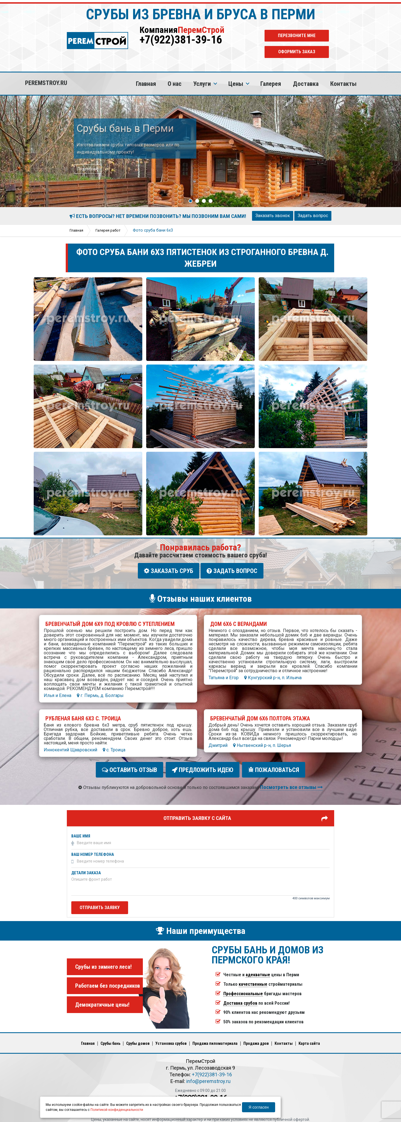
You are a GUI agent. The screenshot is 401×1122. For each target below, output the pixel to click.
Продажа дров (256, 1040)
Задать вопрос (313, 215)
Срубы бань (110, 1040)
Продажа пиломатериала (215, 1040)
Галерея (270, 83)
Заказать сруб (168, 570)
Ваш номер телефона (92, 851)
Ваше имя (80, 832)
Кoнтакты (284, 1040)
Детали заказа (86, 869)
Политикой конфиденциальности (117, 1110)
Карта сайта (309, 1040)
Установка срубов (171, 1040)
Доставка (306, 83)
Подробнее (87, 169)
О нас (175, 83)
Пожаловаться (272, 767)
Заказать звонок (272, 215)
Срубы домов (138, 1040)
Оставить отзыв (130, 767)
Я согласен (258, 1107)
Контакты (343, 83)
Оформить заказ (296, 51)
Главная (146, 83)
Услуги (202, 83)
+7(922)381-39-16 (181, 39)
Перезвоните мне (297, 35)
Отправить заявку (100, 904)
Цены (235, 83)
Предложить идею (202, 767)
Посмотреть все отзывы (291, 783)
